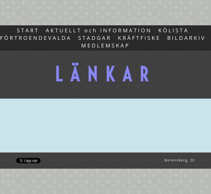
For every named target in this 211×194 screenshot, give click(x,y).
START (28, 30)
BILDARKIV (186, 37)
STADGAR (95, 37)
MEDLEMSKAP (105, 45)
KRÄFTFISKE (139, 37)
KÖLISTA (173, 30)
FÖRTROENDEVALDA (35, 37)
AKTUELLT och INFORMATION (99, 30)
